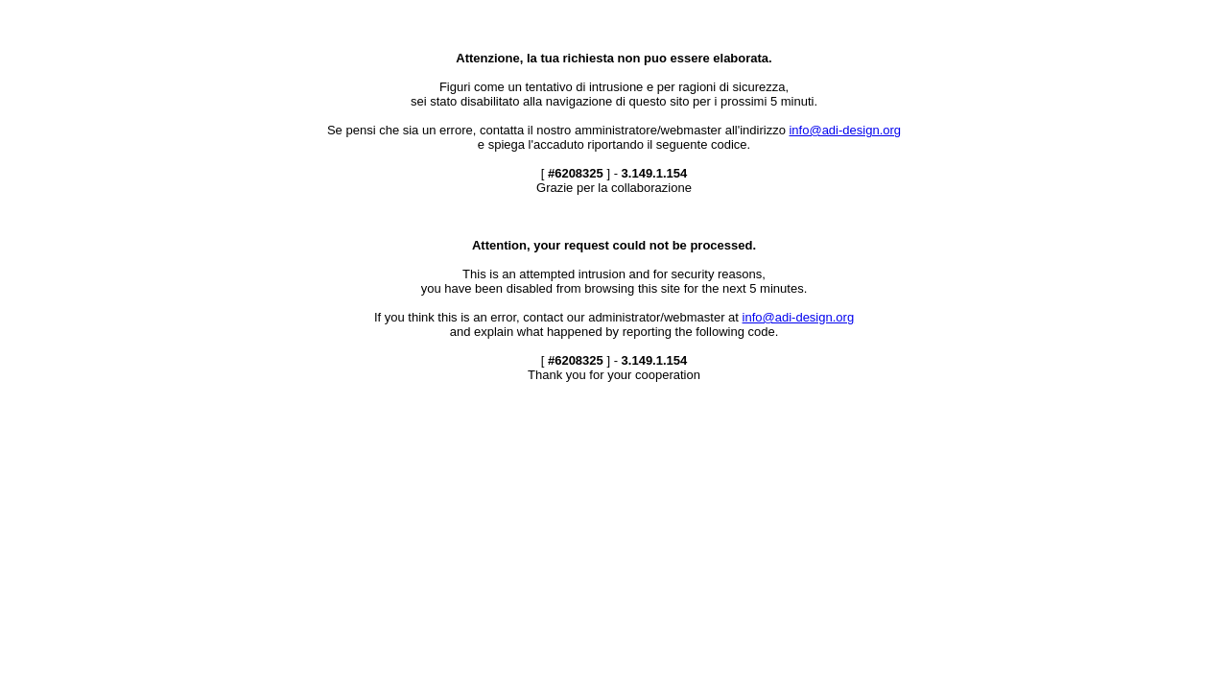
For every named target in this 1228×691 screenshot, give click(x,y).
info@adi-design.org (845, 130)
